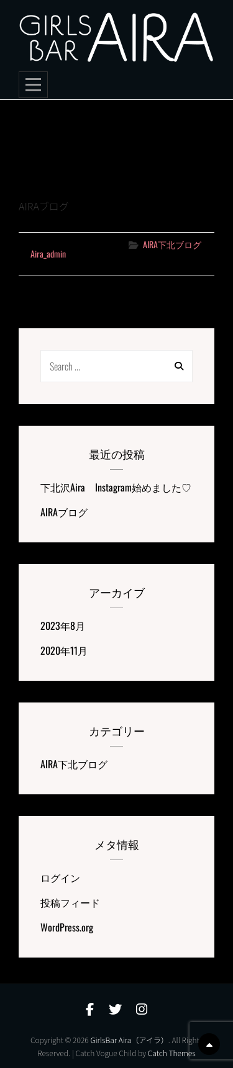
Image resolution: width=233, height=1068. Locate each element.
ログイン (60, 877)
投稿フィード (70, 902)
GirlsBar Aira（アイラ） (129, 1039)
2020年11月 (64, 650)
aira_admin (48, 253)
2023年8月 (62, 625)
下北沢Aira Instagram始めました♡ (115, 487)
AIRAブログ (52, 179)
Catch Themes (172, 1053)
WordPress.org (66, 927)
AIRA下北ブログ (172, 244)
